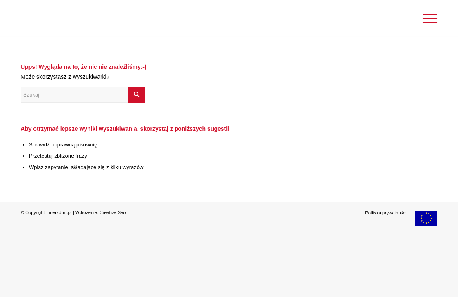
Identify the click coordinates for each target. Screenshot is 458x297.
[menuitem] (427, 18)
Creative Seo (113, 212)
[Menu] (427, 18)
